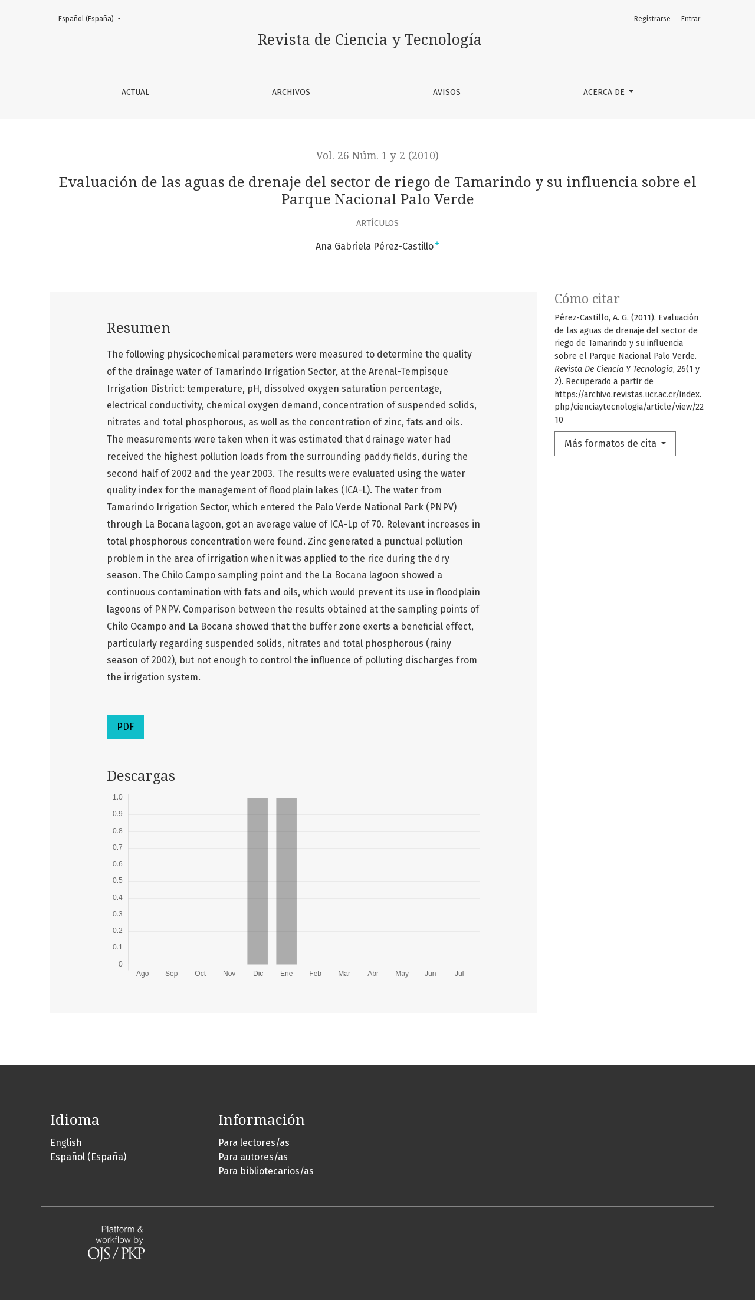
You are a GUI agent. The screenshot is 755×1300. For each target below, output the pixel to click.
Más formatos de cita (611, 443)
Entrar (690, 19)
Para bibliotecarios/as (266, 1171)
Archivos (291, 92)
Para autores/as (253, 1157)
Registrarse (652, 19)
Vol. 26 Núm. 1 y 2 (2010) (377, 156)
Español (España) (93, 18)
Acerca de (605, 92)
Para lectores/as (254, 1142)
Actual (135, 92)
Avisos (447, 92)
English (66, 1142)
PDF (125, 726)
